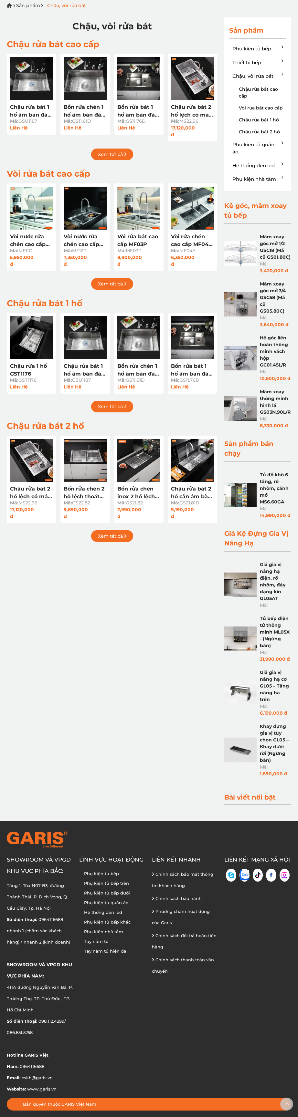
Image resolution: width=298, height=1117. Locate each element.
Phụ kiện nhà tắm (257, 179)
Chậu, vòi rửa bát (66, 5)
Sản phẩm (28, 5)
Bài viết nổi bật (250, 797)
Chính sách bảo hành (177, 898)
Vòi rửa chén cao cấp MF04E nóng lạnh (191, 240)
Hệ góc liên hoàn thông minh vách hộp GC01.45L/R (274, 351)
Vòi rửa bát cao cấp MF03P (137, 240)
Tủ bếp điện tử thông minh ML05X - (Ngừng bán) (275, 631)
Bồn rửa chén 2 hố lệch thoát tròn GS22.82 (84, 493)
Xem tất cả (112, 154)
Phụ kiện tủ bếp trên (106, 883)
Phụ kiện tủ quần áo (257, 148)
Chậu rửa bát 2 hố (45, 426)
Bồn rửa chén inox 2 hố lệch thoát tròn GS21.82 (136, 493)
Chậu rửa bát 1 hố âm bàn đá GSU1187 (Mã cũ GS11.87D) (31, 111)
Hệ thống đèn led (257, 165)
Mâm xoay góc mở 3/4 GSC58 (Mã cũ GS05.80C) (273, 297)
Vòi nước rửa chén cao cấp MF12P (81, 240)
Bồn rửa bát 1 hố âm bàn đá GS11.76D (136, 111)
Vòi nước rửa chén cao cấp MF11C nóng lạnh (28, 240)
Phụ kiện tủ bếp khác (107, 922)
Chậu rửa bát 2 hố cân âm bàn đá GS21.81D (191, 493)
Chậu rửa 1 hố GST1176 (28, 370)
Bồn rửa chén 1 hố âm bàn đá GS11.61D (83, 111)
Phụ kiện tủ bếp (257, 48)
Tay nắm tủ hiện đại (106, 951)
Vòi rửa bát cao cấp (48, 174)
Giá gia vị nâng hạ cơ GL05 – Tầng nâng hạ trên (274, 685)
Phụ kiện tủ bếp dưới (107, 892)
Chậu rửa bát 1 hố (44, 303)
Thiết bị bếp (257, 62)
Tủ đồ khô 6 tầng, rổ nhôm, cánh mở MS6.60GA (274, 488)
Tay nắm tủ (96, 941)
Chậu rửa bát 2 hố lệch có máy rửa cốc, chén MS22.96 (191, 111)
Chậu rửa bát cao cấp (53, 44)
